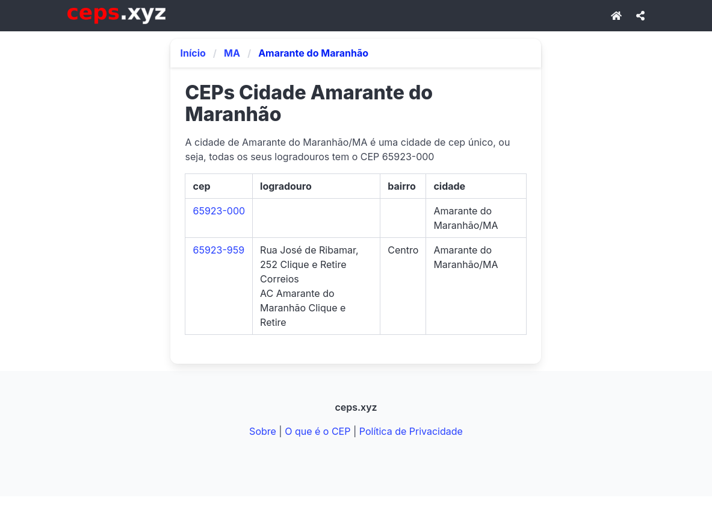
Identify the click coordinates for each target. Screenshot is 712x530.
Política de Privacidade (411, 431)
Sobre (262, 431)
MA (232, 53)
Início (192, 53)
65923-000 (219, 211)
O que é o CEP (317, 431)
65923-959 (218, 250)
